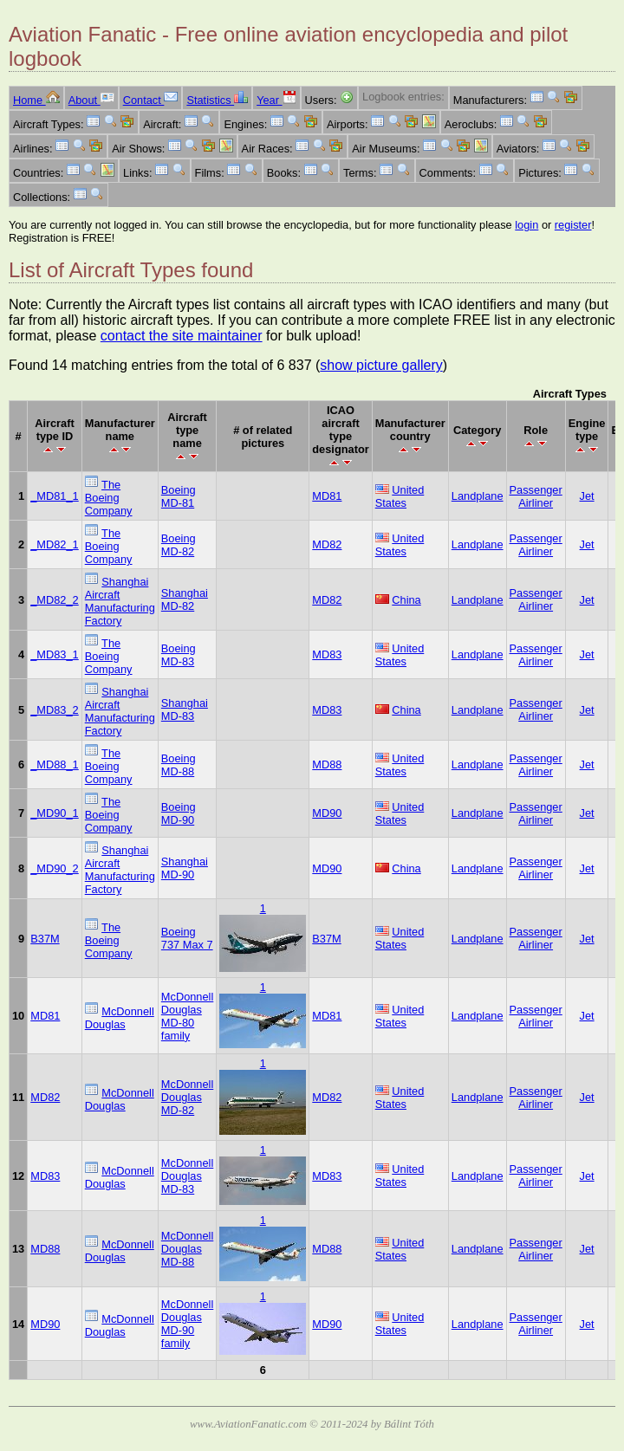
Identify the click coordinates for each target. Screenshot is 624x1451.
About (91, 100)
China (406, 599)
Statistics (217, 100)
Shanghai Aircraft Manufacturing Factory (120, 601)
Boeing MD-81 (178, 496)
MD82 (326, 544)
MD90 (326, 812)
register (573, 224)
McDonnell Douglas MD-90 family (187, 1324)
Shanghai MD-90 (184, 868)
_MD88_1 (54, 764)
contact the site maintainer (182, 335)
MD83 (326, 654)
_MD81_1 (54, 495)
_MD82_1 (54, 544)
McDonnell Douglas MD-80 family (187, 1016)
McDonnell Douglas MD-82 (187, 1097)
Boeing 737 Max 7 (187, 938)
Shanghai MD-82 (184, 599)
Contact (151, 100)
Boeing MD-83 (178, 655)
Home (36, 100)
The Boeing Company (109, 497)
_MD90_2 (54, 868)
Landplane (478, 495)
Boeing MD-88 (178, 765)
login (526, 224)
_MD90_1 (54, 812)
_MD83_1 (54, 654)
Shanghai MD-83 (184, 709)
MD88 (326, 764)
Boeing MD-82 (178, 545)
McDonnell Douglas (119, 1018)
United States (400, 496)
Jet (587, 495)
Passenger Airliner (536, 496)
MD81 (326, 495)
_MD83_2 (54, 709)
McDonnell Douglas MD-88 (187, 1248)
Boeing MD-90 (178, 813)
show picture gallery (381, 365)
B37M (44, 938)
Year (276, 100)
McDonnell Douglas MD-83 (187, 1175)
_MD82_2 (54, 599)
